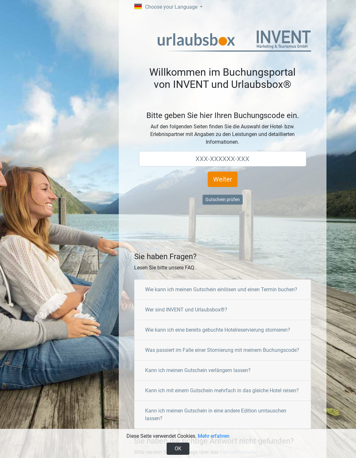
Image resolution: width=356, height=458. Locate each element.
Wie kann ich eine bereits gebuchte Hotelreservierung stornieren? (217, 330)
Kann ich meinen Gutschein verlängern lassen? (198, 370)
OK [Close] (178, 448)
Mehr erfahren (214, 436)
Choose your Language (166, 7)
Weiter (222, 179)
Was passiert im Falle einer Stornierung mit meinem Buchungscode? (222, 350)
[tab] (223, 290)
